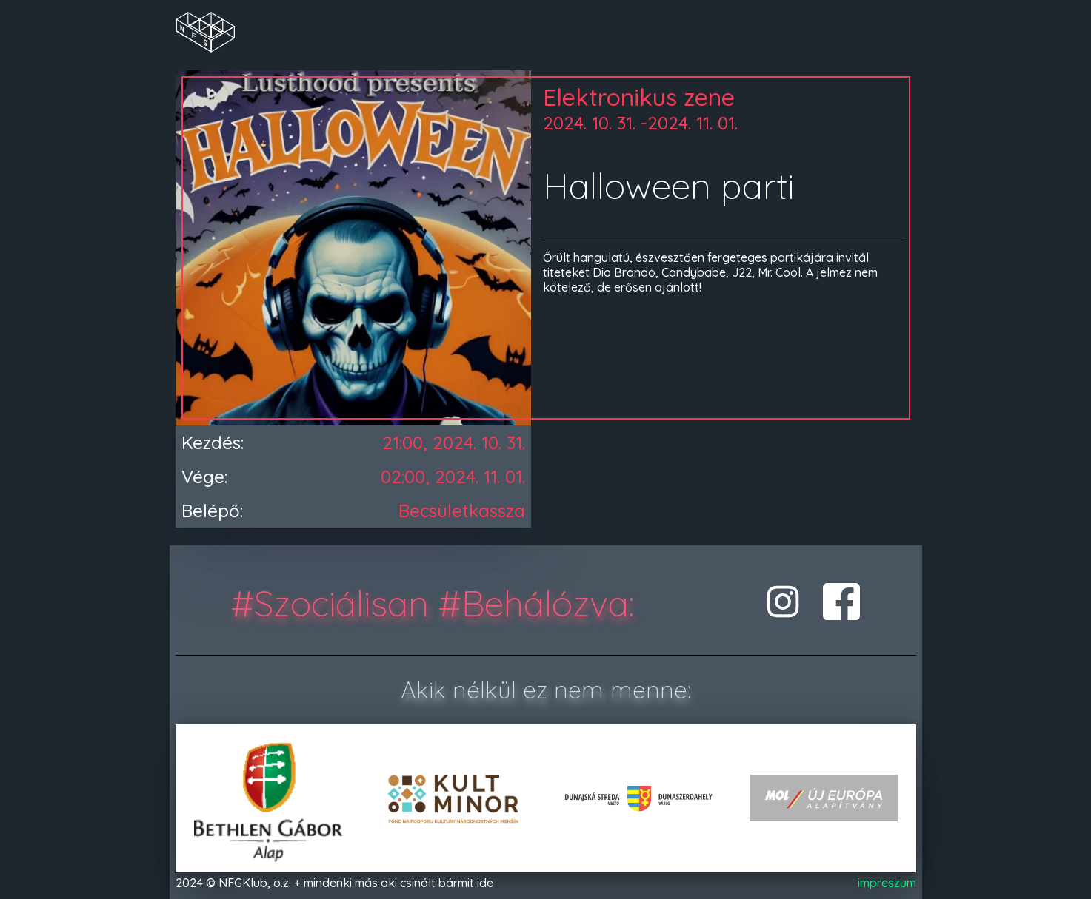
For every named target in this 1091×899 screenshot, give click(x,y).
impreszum (887, 882)
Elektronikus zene (639, 97)
